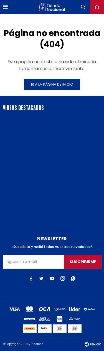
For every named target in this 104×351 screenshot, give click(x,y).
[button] (83, 7)
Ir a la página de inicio (52, 84)
